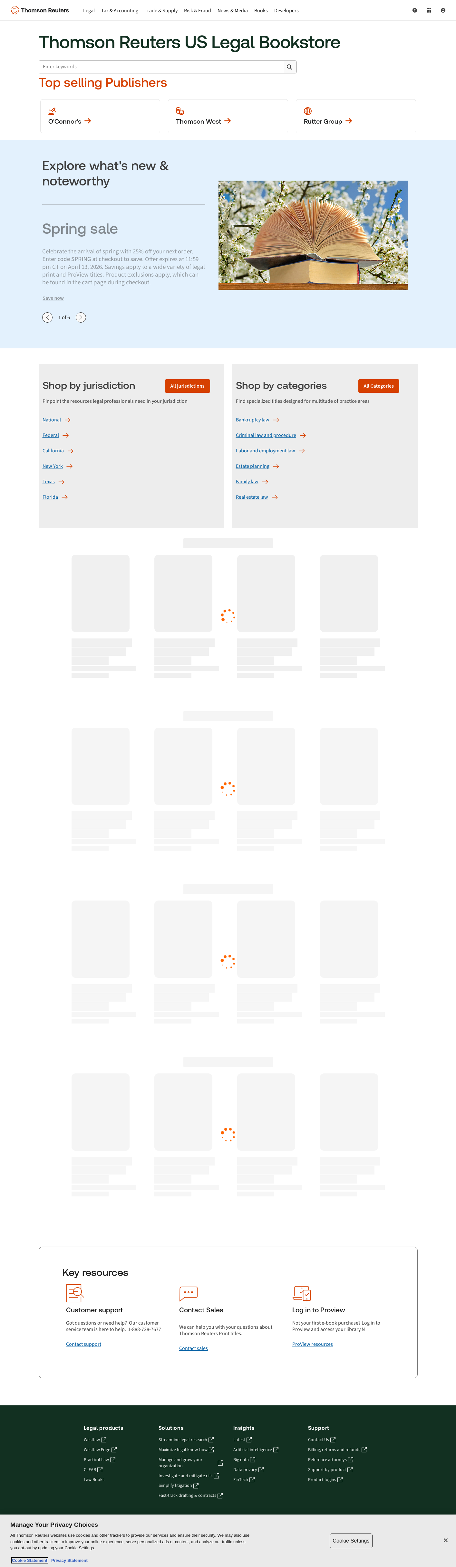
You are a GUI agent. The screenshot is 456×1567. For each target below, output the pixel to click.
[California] (53, 451)
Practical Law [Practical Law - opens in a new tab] (99, 1460)
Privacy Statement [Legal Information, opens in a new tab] (68, 1560)
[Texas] (49, 481)
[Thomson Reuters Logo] (41, 10)
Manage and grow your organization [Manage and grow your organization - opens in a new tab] (191, 1463)
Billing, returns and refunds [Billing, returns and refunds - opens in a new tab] (337, 1450)
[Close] (446, 1540)
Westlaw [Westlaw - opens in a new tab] (95, 1440)
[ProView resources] (312, 1344)
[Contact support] (83, 1344)
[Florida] (50, 497)
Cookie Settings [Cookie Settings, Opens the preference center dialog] (351, 1540)
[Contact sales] (193, 1348)
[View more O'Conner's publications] (100, 116)
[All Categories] (379, 386)
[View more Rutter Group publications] (356, 116)
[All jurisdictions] (187, 386)
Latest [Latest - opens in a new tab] (242, 1440)
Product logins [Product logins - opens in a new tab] (325, 1480)
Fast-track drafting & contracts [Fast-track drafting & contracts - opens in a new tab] (191, 1496)
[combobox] (167, 67)
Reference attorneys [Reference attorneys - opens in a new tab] (330, 1460)
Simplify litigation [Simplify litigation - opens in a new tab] (179, 1486)
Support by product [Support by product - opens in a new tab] (330, 1470)
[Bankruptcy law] (252, 420)
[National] (52, 420)
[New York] (53, 466)
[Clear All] (277, 67)
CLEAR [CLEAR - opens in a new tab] (93, 1470)
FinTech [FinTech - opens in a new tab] (244, 1480)
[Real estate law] (252, 497)
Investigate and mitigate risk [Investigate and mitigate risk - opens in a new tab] (189, 1476)
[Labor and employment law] (265, 451)
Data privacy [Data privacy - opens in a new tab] (248, 1470)
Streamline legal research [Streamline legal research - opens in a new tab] (186, 1440)
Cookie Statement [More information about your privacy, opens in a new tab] (29, 1560)
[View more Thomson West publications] (228, 116)
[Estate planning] (252, 466)
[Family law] (247, 481)
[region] (228, 1541)
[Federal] (51, 435)
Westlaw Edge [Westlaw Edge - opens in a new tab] (100, 1450)
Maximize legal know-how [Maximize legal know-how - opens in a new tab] (186, 1450)
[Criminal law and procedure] (266, 435)
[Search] (289, 67)
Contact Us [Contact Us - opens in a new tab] (321, 1440)
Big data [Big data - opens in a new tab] (244, 1460)
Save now (53, 298)
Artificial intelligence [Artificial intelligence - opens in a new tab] (255, 1450)
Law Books (94, 1480)
